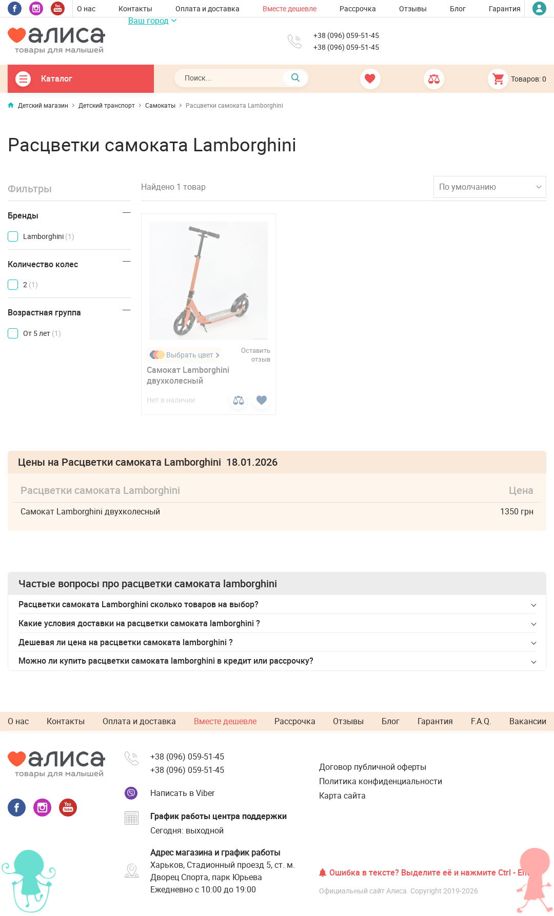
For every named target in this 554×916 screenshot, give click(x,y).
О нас (86, 8)
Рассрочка (358, 8)
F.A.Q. (481, 721)
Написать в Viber (182, 793)
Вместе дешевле (289, 8)
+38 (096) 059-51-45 (346, 35)
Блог (458, 8)
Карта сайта (342, 795)
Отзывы (413, 8)
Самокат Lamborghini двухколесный (188, 375)
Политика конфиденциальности (380, 781)
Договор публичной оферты (372, 766)
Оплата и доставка (207, 8)
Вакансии (527, 721)
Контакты (135, 8)
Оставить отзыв (255, 355)
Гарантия (505, 8)
